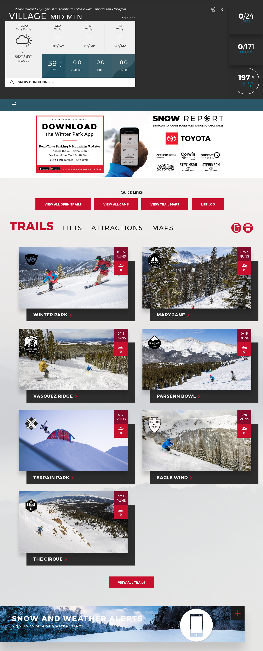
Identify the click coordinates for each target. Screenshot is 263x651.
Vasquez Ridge (54, 396)
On (123, 18)
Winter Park (52, 314)
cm (61, 62)
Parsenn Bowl (178, 396)
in (61, 66)
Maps (163, 228)
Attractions (117, 228)
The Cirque (49, 559)
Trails (246, 52)
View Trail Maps (164, 204)
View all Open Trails (63, 204)
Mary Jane (173, 314)
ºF (37, 59)
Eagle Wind (174, 477)
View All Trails (131, 582)
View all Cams (116, 204)
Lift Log (208, 204)
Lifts (246, 21)
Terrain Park (53, 477)
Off (132, 18)
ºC (37, 54)
